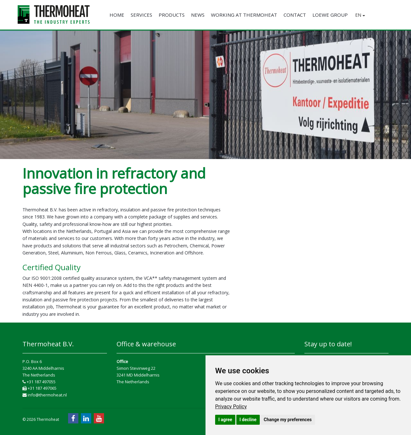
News (198, 15)
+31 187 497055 (39, 382)
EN (360, 15)
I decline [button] (248, 419)
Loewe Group (330, 15)
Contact (295, 15)
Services (141, 15)
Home (116, 15)
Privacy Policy (231, 407)
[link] (231, 407)
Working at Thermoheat (244, 15)
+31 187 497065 (39, 388)
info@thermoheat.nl (44, 395)
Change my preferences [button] (287, 419)
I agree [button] (225, 419)
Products (172, 15)
